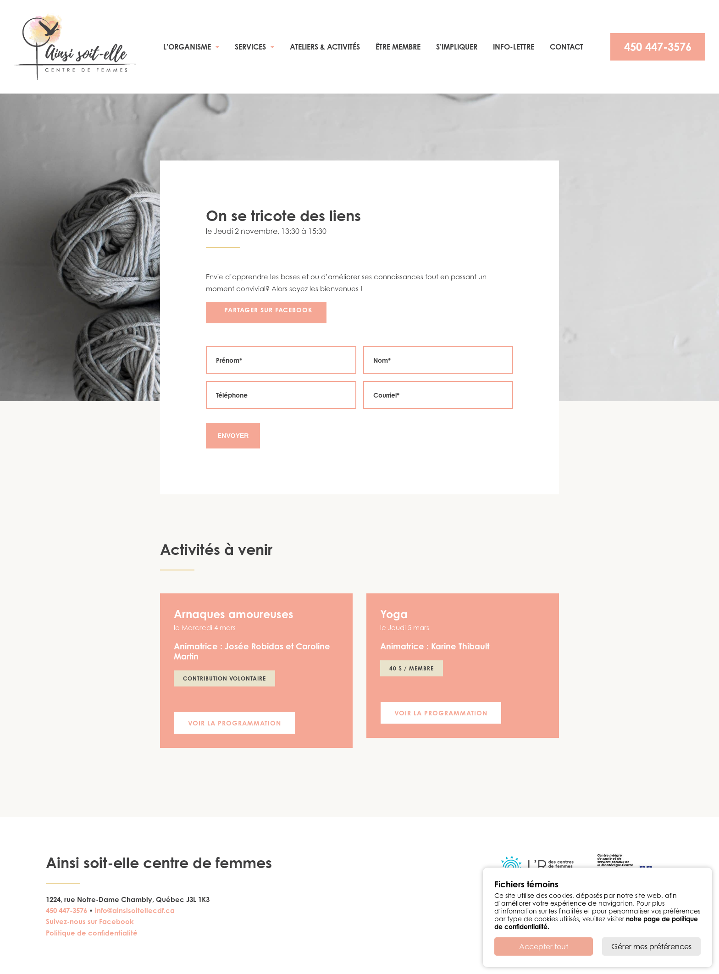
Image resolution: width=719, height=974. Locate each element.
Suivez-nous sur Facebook (90, 921)
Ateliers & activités (325, 46)
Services (250, 46)
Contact (566, 46)
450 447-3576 (657, 47)
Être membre (398, 46)
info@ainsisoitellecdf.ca (135, 910)
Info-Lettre (513, 46)
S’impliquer (456, 46)
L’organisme (187, 46)
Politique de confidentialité (92, 933)
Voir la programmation (234, 723)
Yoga (394, 614)
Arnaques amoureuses (233, 614)
